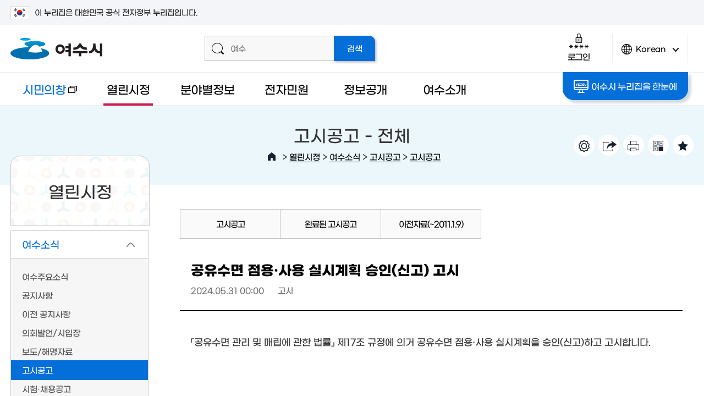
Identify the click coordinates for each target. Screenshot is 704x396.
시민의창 (43, 94)
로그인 (579, 47)
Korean (650, 53)
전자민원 (286, 89)
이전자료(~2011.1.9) (431, 223)
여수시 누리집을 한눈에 (625, 86)
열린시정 (128, 89)
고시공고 (385, 156)
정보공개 (365, 89)
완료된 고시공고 (330, 223)
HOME (271, 156)
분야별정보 (207, 89)
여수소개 (444, 89)
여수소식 (344, 156)
